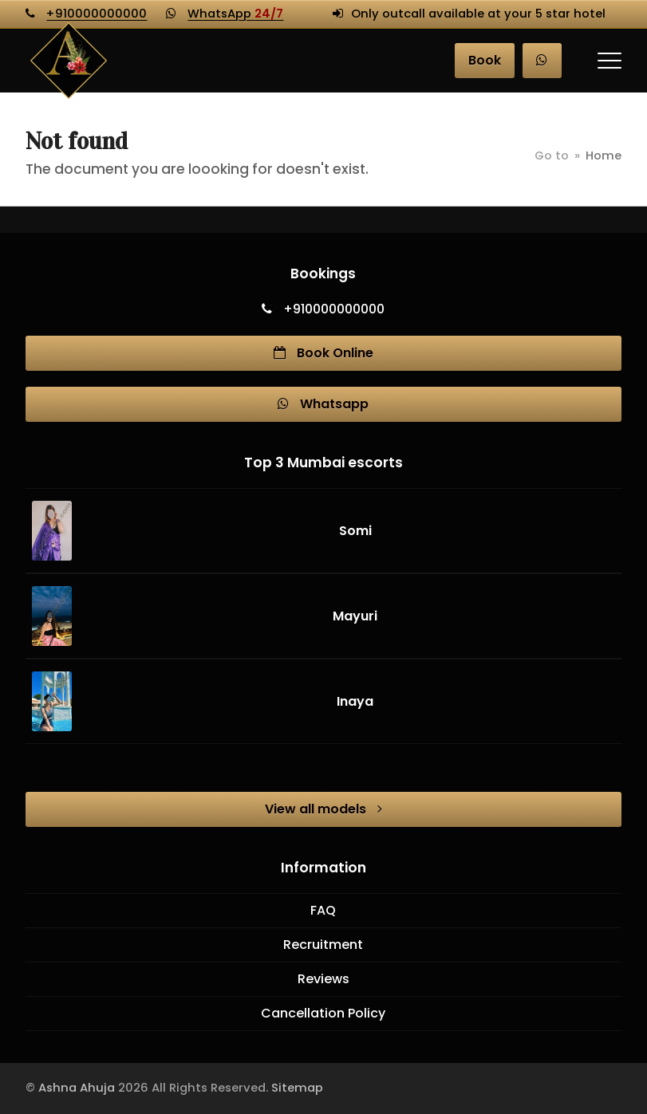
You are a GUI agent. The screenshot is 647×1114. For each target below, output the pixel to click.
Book (484, 60)
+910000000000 (96, 14)
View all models (323, 809)
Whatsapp (323, 404)
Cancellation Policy (323, 1013)
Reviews (323, 979)
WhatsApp (235, 14)
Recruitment (323, 944)
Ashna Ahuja (76, 1088)
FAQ (323, 910)
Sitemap (297, 1088)
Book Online (323, 353)
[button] (609, 61)
